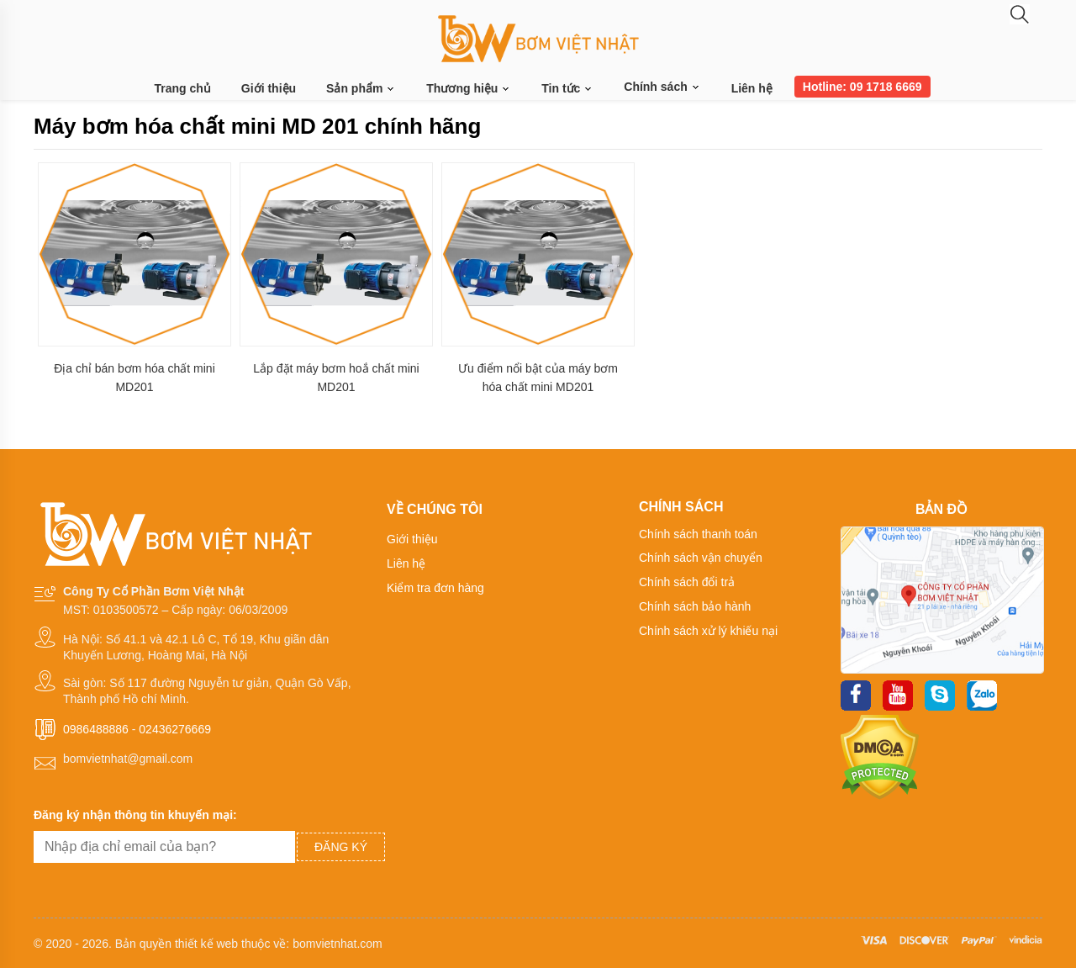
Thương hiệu (468, 89)
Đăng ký (340, 847)
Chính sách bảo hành (695, 606)
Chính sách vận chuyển (700, 557)
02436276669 (175, 729)
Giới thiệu (268, 88)
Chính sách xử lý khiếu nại (708, 630)
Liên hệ (752, 88)
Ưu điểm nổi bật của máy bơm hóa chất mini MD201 (538, 378)
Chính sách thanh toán (698, 534)
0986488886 (96, 729)
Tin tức (567, 89)
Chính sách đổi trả (687, 582)
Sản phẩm (361, 89)
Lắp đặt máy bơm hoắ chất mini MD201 (336, 378)
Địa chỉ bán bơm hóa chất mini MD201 (134, 378)
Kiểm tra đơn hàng (435, 588)
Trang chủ (183, 88)
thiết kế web (206, 943)
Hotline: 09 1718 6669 (862, 86)
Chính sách (662, 86)
